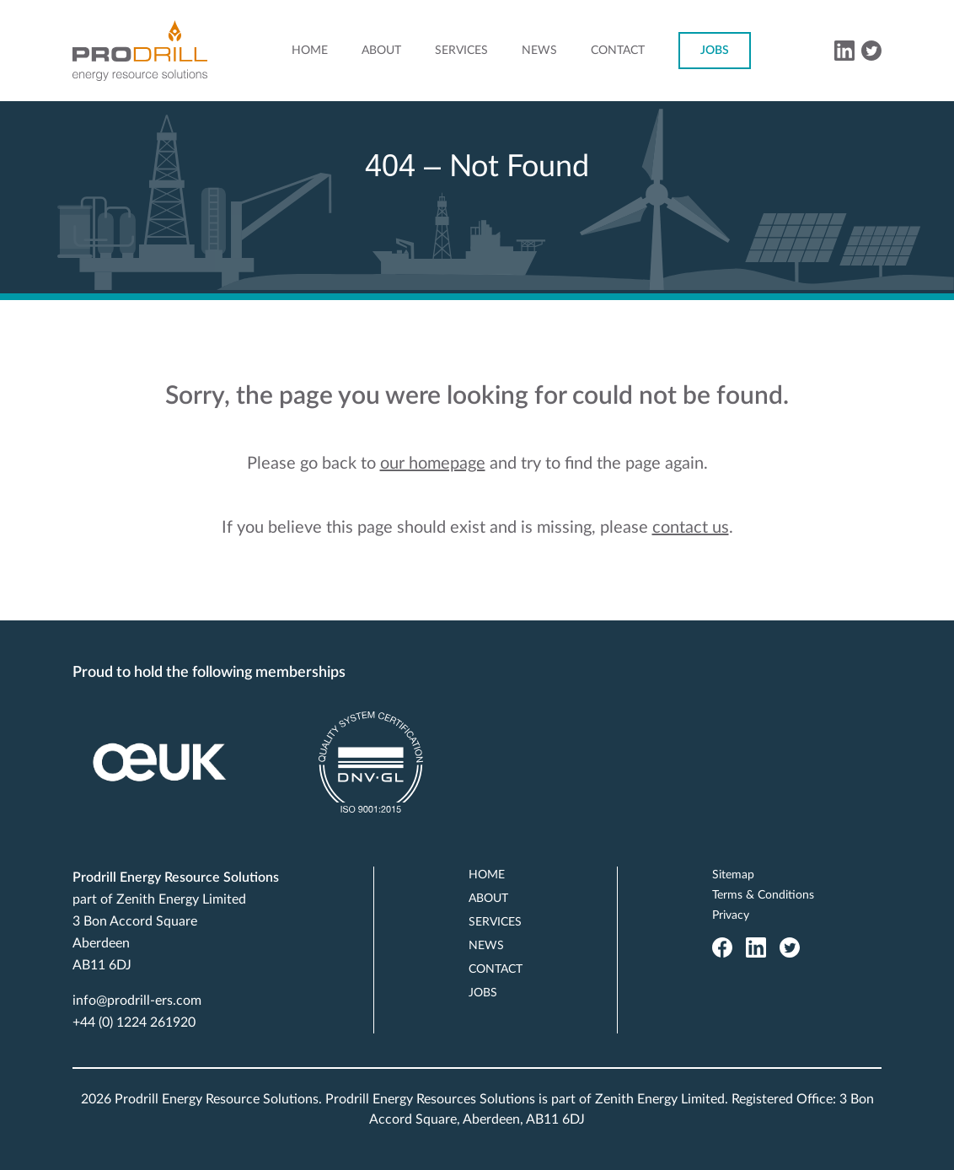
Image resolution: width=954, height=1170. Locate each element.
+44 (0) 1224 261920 (134, 1022)
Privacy (730, 915)
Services (461, 50)
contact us (690, 527)
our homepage (432, 463)
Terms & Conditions (763, 895)
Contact (618, 50)
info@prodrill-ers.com (136, 1000)
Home (310, 50)
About (381, 50)
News (539, 50)
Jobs (714, 50)
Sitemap (733, 875)
